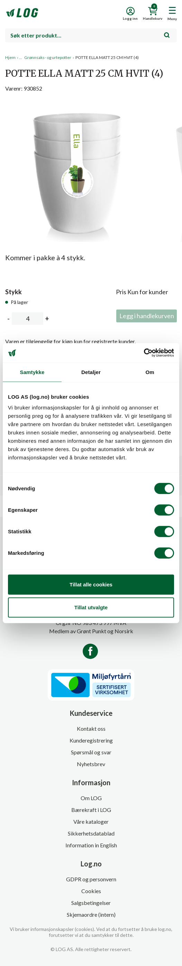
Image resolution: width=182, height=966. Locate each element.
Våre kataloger (91, 821)
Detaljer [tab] (91, 372)
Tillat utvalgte (91, 607)
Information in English (91, 845)
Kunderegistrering (91, 740)
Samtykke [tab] (32, 372)
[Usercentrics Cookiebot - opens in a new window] (143, 352)
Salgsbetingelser (91, 902)
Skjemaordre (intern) (91, 914)
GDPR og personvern (91, 879)
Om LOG (91, 798)
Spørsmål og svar (91, 752)
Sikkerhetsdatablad (91, 833)
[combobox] (91, 35)
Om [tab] (149, 372)
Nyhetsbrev (91, 764)
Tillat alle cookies (91, 584)
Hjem (10, 57)
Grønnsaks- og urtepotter (47, 57)
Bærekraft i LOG (91, 809)
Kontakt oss (91, 728)
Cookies (91, 891)
